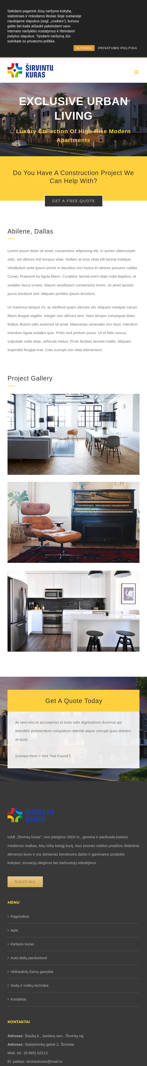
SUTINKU (84, 48)
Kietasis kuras (22, 944)
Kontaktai (18, 999)
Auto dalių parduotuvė (29, 958)
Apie (14, 930)
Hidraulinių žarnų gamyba (32, 971)
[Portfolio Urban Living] (73, 119)
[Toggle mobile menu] (136, 72)
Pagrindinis (20, 916)
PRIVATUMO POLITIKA (117, 48)
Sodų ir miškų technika (29, 985)
